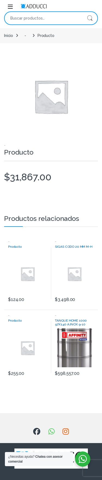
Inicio (8, 35)
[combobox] (43, 18)
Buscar (89, 18)
